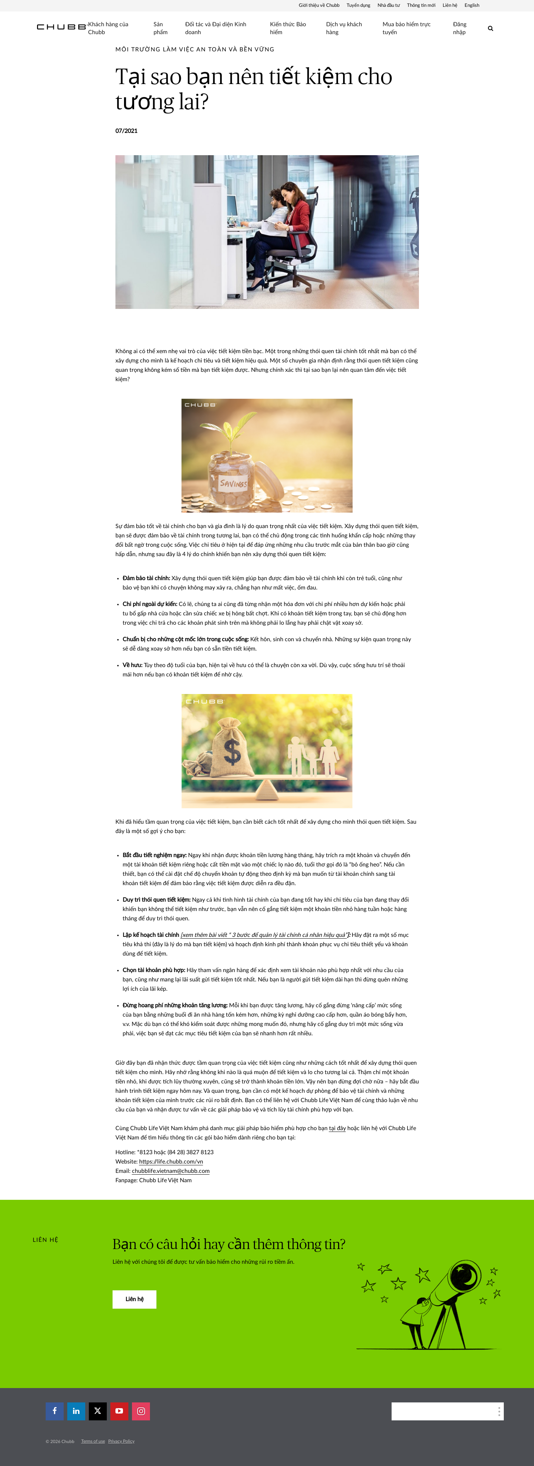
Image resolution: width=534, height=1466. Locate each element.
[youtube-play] (119, 1411)
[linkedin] (76, 1411)
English (472, 5)
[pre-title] (195, 49)
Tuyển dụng (358, 5)
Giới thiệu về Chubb (319, 5)
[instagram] (141, 1411)
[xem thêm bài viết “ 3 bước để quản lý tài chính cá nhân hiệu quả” (264, 935)
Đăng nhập (459, 28)
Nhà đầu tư (389, 5)
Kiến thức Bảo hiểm (288, 28)
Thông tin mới (421, 5)
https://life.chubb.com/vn (171, 1162)
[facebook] (55, 1411)
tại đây (337, 1128)
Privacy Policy (121, 1441)
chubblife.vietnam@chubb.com (171, 1171)
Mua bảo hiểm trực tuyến (407, 28)
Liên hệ (450, 5)
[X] (98, 1411)
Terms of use (93, 1441)
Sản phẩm (161, 28)
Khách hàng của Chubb (108, 28)
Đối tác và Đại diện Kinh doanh (215, 28)
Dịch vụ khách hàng (344, 28)
